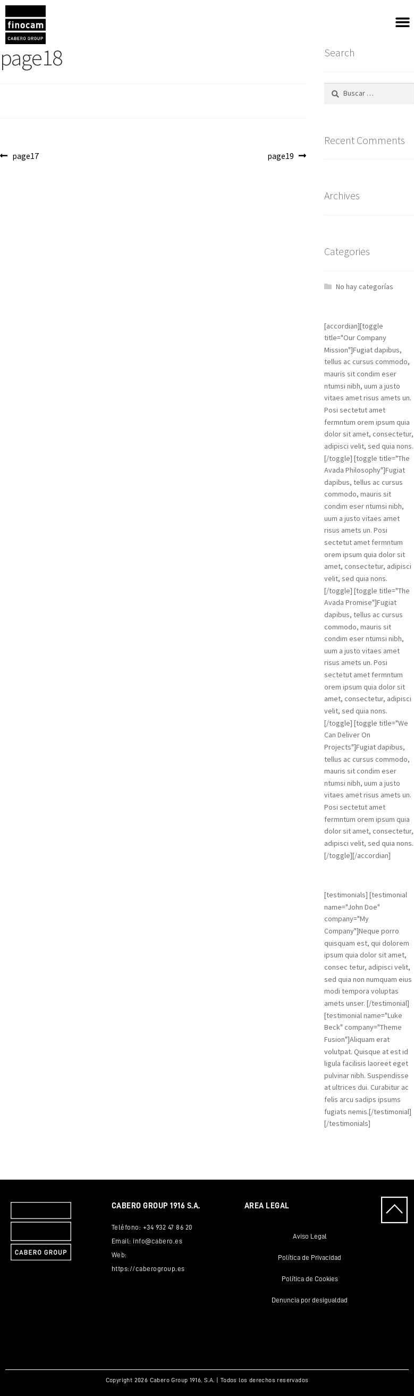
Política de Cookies (310, 1278)
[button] (403, 22)
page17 (25, 155)
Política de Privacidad (309, 1257)
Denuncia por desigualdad (310, 1300)
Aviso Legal (310, 1236)
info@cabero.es (157, 1241)
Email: (122, 1241)
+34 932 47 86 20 (167, 1227)
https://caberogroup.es (148, 1268)
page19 (285, 155)
